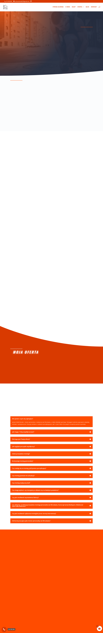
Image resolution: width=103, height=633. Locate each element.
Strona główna (58, 7)
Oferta (79, 7)
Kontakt (94, 7)
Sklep (74, 7)
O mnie (67, 7)
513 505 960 (9, 1)
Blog (87, 7)
